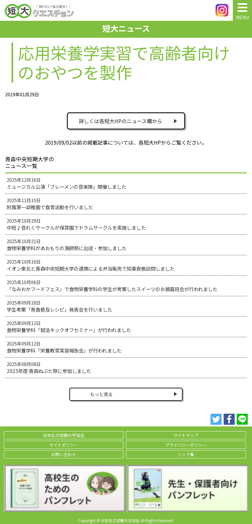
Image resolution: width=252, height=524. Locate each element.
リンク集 (185, 454)
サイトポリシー (63, 445)
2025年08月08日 (49, 367)
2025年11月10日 (50, 203)
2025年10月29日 (76, 224)
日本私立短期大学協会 (63, 435)
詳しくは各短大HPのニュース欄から (120, 121)
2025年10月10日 (91, 265)
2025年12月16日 (66, 183)
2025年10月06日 (112, 285)
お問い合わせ (63, 454)
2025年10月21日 (67, 244)
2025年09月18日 (59, 306)
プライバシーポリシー (186, 445)
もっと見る (101, 394)
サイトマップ (185, 435)
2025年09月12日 (69, 326)
